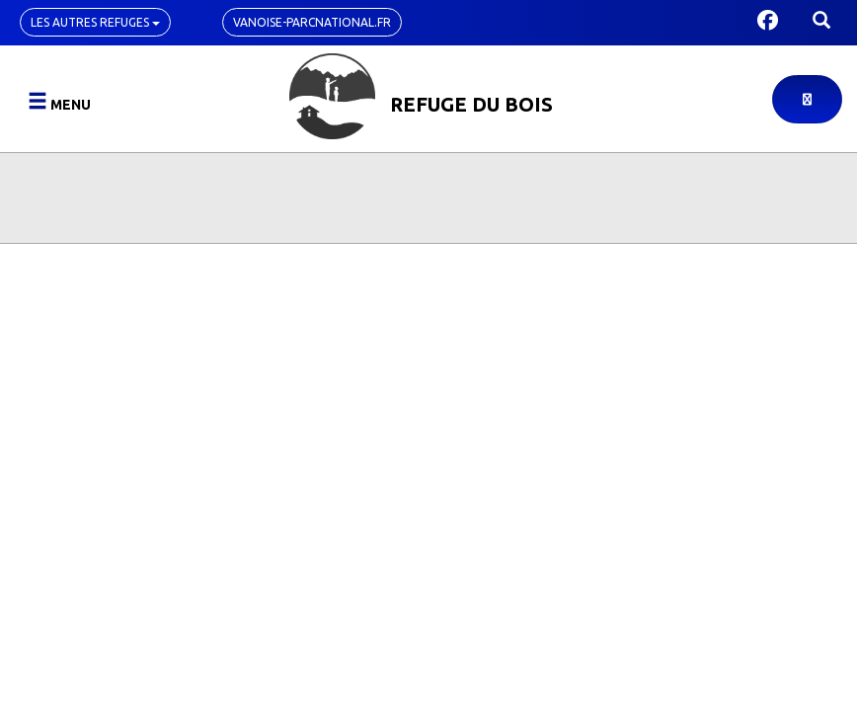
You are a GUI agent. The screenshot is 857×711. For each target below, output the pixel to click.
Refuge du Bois (471, 104)
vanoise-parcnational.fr (312, 22)
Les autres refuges (95, 22)
